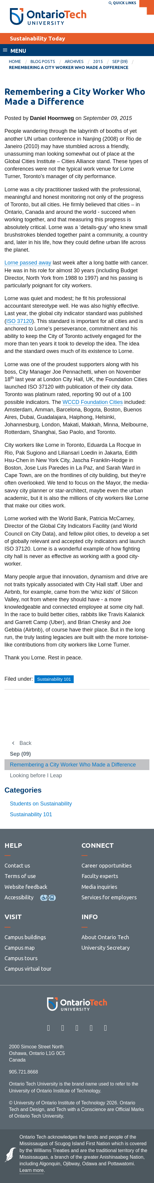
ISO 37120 (19, 321)
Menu (18, 51)
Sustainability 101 (31, 814)
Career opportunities (106, 865)
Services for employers (109, 897)
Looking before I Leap (36, 775)
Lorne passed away (27, 263)
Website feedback (25, 887)
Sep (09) (120, 61)
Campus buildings (25, 937)
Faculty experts (99, 876)
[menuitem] (20, 62)
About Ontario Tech (105, 937)
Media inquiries (99, 887)
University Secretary (105, 948)
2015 (98, 61)
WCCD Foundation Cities (93, 402)
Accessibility (19, 897)
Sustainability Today (37, 38)
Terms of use (20, 876)
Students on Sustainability (41, 804)
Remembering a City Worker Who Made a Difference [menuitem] (69, 67)
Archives (74, 61)
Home (15, 61)
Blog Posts (43, 61)
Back (25, 743)
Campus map (19, 948)
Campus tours (20, 958)
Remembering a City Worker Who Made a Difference (73, 765)
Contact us (17, 865)
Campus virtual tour (28, 969)
